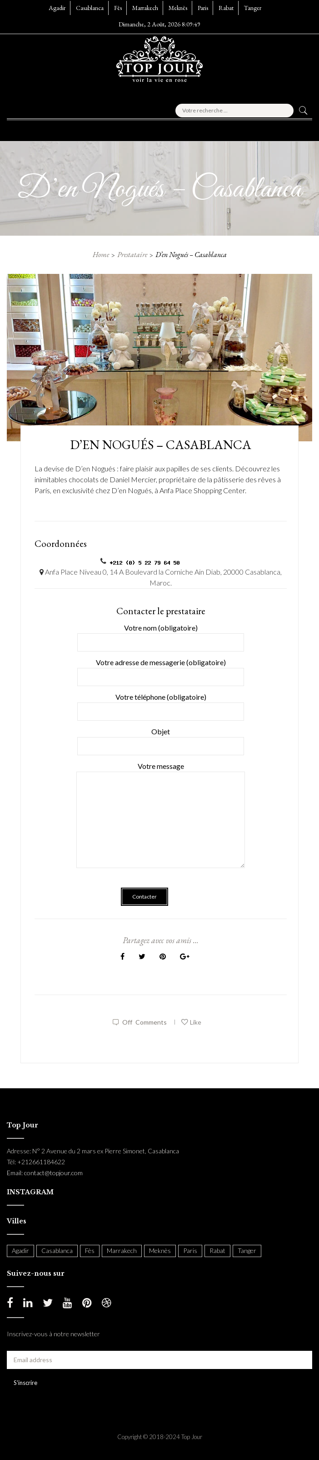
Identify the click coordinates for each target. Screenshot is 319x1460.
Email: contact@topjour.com (45, 1173)
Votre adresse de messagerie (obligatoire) (160, 669)
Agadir (57, 8)
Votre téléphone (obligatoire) (160, 704)
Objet (160, 738)
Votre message (160, 821)
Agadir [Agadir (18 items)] (20, 1250)
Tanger (252, 8)
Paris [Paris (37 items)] (190, 1250)
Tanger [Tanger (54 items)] (247, 1250)
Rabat (226, 8)
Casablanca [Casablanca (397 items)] (57, 1250)
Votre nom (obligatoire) (160, 635)
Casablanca (90, 8)
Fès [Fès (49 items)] (90, 1250)
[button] (29, 128)
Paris (203, 8)
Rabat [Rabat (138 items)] (217, 1250)
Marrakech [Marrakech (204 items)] (122, 1250)
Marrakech (145, 8)
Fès (118, 8)
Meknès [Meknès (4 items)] (160, 1250)
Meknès (178, 8)
